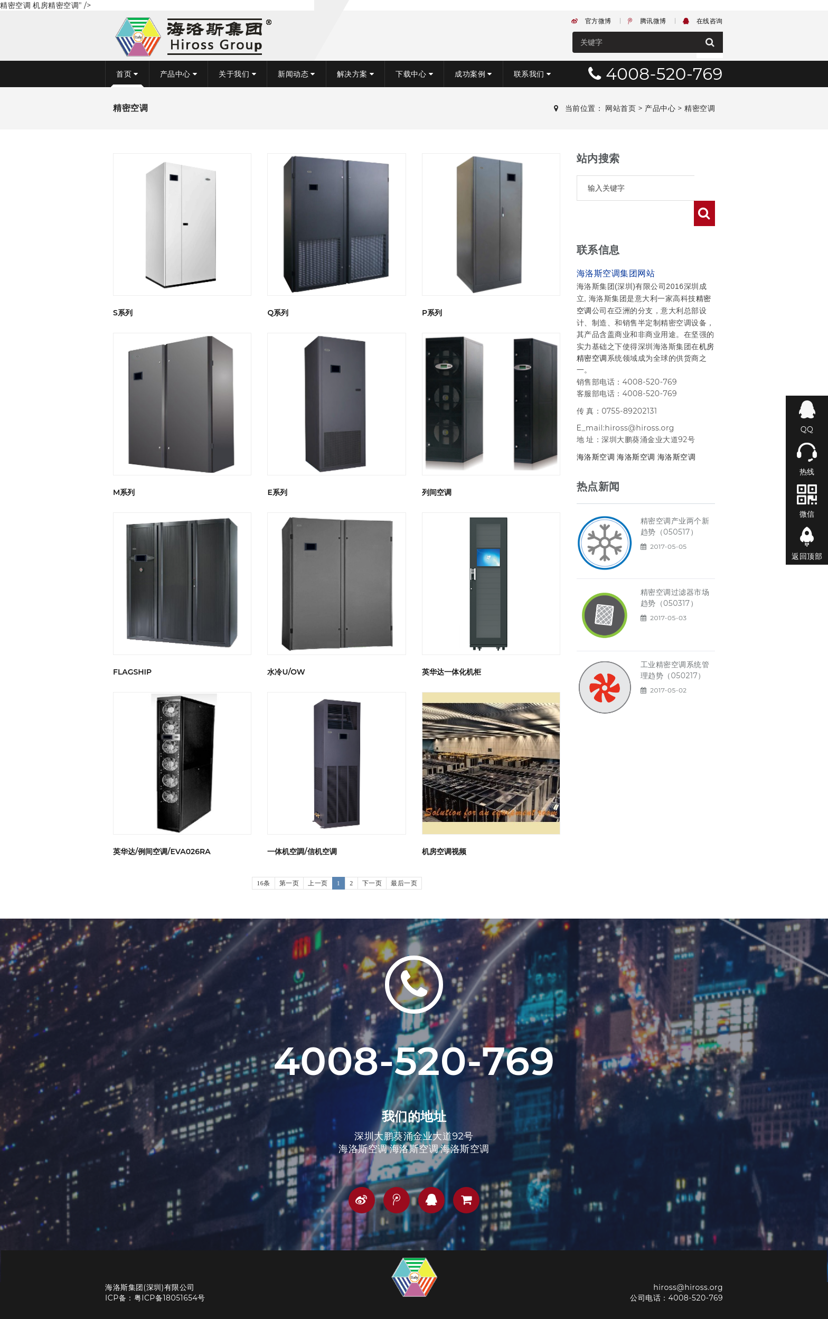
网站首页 (620, 108)
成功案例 (473, 74)
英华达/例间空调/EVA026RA (162, 851)
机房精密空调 (56, 5)
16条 (263, 883)
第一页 (289, 883)
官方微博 (591, 21)
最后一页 (404, 883)
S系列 (123, 312)
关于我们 (237, 74)
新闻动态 (296, 74)
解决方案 (355, 74)
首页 (127, 74)
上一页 (318, 883)
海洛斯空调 (596, 431)
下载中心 (414, 74)
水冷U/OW (286, 672)
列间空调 (436, 492)
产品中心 (178, 74)
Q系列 (277, 312)
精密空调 (699, 108)
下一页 (372, 883)
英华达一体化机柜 (451, 672)
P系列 (432, 312)
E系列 (277, 492)
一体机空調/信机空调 (301, 851)
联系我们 (532, 74)
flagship (132, 672)
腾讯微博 (647, 21)
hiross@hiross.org (688, 1287)
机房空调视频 (444, 851)
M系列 (124, 492)
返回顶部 (807, 556)
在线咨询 (703, 21)
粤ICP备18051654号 (169, 1298)
